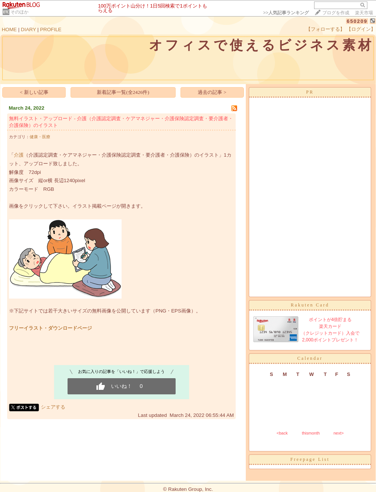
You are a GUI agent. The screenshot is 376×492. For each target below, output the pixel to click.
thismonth (311, 433)
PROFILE (51, 29)
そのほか (20, 12)
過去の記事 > (212, 92)
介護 (19, 155)
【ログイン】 (361, 29)
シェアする (53, 407)
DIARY (28, 29)
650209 (357, 21)
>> (286, 12)
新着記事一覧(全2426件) (123, 92)
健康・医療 (40, 136)
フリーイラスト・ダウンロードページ (50, 328)
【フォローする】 (325, 29)
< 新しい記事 (34, 92)
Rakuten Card (310, 305)
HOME (9, 29)
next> (339, 433)
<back (282, 433)
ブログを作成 (335, 12)
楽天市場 (364, 12)
